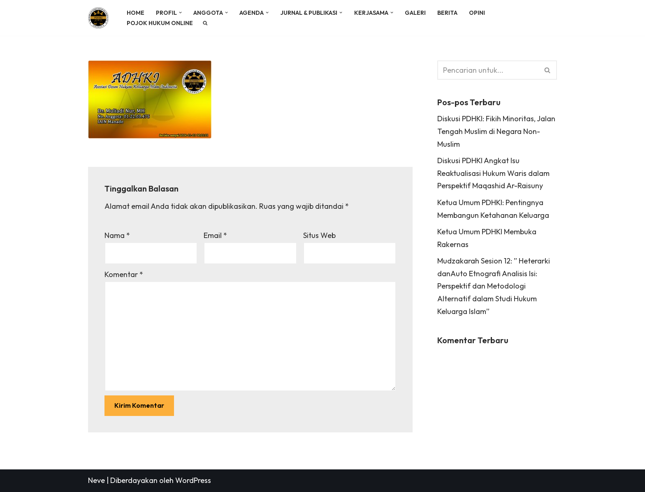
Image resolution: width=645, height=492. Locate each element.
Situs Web (319, 235)
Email (215, 235)
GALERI (415, 12)
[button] (180, 12)
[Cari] (487, 70)
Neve (96, 480)
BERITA (447, 12)
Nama (117, 235)
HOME (135, 12)
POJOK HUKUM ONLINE (160, 23)
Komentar (123, 274)
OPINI (477, 12)
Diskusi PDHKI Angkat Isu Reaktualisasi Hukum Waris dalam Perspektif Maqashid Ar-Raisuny (493, 173)
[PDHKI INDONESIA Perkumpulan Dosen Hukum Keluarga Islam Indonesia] (100, 17)
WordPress (193, 480)
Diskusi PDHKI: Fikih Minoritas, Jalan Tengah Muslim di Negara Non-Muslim (496, 131)
